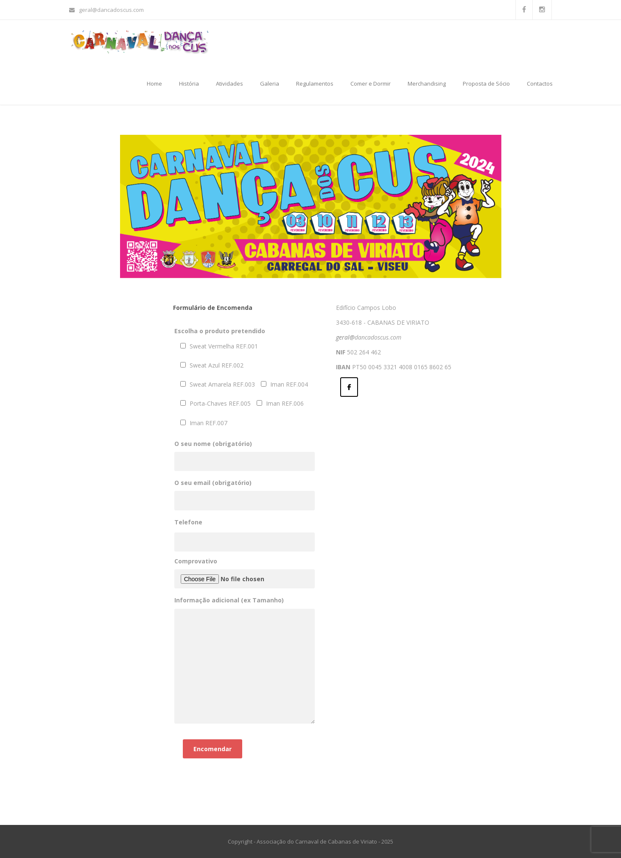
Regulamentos (314, 83)
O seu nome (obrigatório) (244, 452)
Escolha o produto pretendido (219, 331)
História (189, 83)
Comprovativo (244, 572)
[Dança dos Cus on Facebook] (349, 387)
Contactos (540, 83)
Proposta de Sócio (486, 83)
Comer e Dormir (370, 83)
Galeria (269, 83)
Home (154, 83)
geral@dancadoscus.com (106, 10)
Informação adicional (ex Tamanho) (244, 660)
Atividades (229, 83)
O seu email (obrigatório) (244, 491)
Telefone (188, 522)
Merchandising (427, 83)
